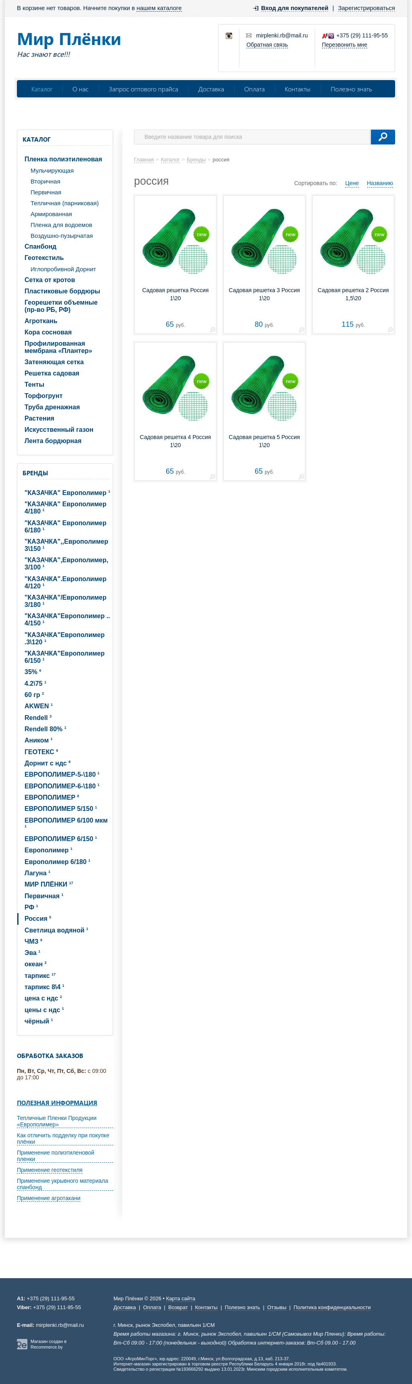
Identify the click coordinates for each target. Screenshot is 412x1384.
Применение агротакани (48, 1198)
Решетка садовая (52, 373)
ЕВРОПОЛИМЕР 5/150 (61, 808)
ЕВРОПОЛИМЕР (52, 797)
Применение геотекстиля (49, 1170)
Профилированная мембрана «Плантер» (58, 347)
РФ (31, 907)
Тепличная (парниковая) (65, 203)
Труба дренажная (52, 407)
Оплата (254, 89)
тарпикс (40, 975)
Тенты (34, 384)
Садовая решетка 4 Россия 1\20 (175, 441)
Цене (352, 183)
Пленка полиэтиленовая (63, 159)
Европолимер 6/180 (58, 861)
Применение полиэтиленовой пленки (55, 1155)
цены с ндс (44, 1010)
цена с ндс (43, 998)
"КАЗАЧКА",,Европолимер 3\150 (66, 545)
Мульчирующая (52, 170)
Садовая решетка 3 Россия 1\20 (264, 294)
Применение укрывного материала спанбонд (62, 1184)
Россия (38, 918)
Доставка (211, 89)
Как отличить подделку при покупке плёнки (63, 1138)
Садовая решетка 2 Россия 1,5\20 (353, 294)
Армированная (51, 213)
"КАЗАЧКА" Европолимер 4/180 (65, 508)
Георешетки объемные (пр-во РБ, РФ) (61, 306)
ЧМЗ (33, 941)
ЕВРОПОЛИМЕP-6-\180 (62, 786)
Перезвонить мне (344, 44)
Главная (144, 160)
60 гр (34, 694)
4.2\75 (35, 683)
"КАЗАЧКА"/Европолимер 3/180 (65, 601)
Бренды (35, 473)
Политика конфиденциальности (332, 1307)
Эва (32, 952)
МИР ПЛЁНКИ (49, 884)
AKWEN (39, 706)
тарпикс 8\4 (44, 987)
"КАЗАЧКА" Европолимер (67, 492)
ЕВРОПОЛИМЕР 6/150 (61, 838)
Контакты (298, 89)
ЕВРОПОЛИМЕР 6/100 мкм (66, 822)
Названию (380, 183)
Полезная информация (57, 1103)
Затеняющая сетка (54, 362)
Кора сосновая (48, 332)
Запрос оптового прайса (143, 89)
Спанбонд (40, 246)
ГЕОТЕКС (41, 752)
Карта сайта (180, 1298)
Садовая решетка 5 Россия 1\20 (264, 441)
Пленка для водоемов (61, 224)
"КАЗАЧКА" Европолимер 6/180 (65, 527)
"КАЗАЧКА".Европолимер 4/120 (65, 582)
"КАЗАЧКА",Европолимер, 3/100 (66, 564)
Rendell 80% (45, 729)
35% (33, 671)
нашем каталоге (158, 7)
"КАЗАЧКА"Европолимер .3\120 (65, 638)
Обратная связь (267, 44)
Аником (39, 740)
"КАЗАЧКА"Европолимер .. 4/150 (67, 620)
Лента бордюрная (53, 440)
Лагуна (37, 873)
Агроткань (41, 321)
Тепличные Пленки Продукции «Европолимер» (57, 1121)
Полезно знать (351, 89)
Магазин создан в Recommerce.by (48, 1344)
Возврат (178, 1307)
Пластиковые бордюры (62, 291)
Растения (39, 418)
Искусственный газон (59, 429)
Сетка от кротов (50, 279)
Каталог (41, 89)
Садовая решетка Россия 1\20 (175, 294)
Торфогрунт (44, 395)
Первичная (46, 192)
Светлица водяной (56, 930)
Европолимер (48, 850)
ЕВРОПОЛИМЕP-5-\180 (62, 774)
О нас (80, 89)
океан (36, 964)
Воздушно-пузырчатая (62, 235)
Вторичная (45, 181)
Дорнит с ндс (47, 763)
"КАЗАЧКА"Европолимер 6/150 (65, 657)
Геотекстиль (44, 257)
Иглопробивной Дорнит (63, 269)
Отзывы (276, 1307)
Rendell (38, 717)
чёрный (39, 1021)
